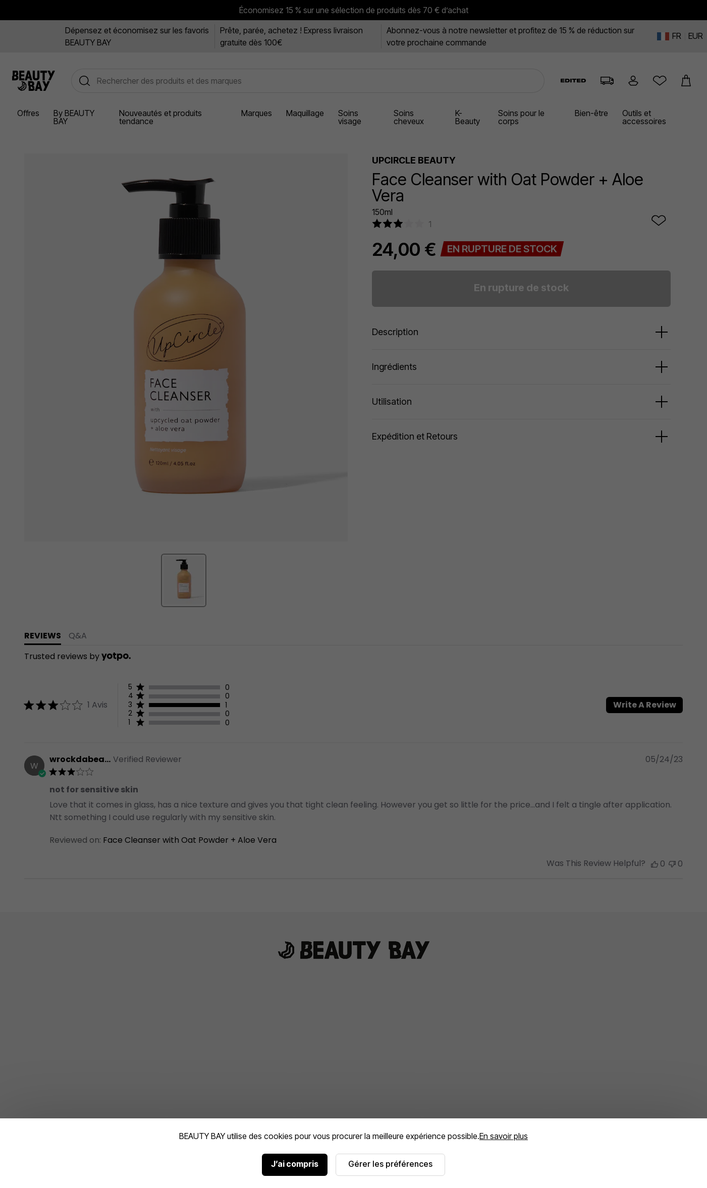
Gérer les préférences (390, 1164)
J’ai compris (294, 1164)
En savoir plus (503, 1136)
